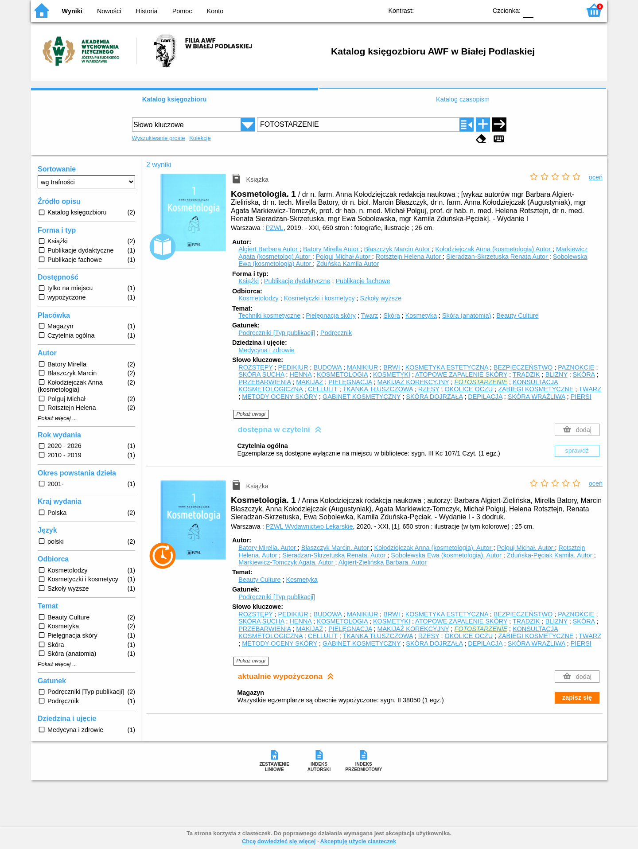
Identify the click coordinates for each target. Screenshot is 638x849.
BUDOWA (328, 367)
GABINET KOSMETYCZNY (362, 396)
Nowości (109, 11)
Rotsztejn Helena (409, 256)
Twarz (369, 315)
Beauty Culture (517, 315)
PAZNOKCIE (576, 367)
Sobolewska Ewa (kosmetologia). (447, 555)
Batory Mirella (332, 249)
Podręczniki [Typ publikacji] (276, 332)
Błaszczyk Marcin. (336, 547)
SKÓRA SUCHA (261, 374)
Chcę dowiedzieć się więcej (278, 841)
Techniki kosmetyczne (269, 315)
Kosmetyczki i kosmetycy (319, 298)
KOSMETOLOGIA (342, 374)
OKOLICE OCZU (468, 389)
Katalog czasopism (463, 99)
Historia (147, 11)
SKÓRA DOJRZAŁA (434, 396)
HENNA (300, 374)
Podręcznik (336, 332)
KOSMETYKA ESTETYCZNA (446, 367)
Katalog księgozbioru (174, 99)
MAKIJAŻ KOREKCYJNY (413, 382)
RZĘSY (429, 389)
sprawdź (577, 450)
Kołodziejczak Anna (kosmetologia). (434, 547)
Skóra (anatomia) (466, 315)
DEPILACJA (485, 396)
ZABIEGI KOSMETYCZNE (535, 389)
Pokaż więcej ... (57, 418)
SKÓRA (584, 374)
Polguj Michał (344, 256)
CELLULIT (323, 389)
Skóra (391, 315)
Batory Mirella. (268, 547)
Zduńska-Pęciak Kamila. (550, 555)
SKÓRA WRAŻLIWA (536, 396)
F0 (528, 10)
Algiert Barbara (269, 249)
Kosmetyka (421, 315)
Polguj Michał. (526, 547)
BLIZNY (556, 374)
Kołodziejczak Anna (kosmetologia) (493, 249)
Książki (248, 280)
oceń (596, 177)
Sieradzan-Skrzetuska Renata (497, 256)
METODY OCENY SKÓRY (279, 396)
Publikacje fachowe (362, 280)
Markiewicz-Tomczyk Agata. (286, 562)
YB (459, 10)
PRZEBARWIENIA (264, 382)
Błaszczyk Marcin (398, 249)
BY (477, 10)
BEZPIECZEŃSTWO (523, 367)
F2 (564, 10)
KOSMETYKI (391, 374)
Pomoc (182, 11)
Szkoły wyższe (381, 298)
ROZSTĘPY (255, 367)
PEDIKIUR (293, 367)
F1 (543, 10)
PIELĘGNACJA (350, 382)
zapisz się (577, 697)
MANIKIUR (362, 367)
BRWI (391, 367)
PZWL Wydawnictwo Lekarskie (309, 526)
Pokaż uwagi (251, 414)
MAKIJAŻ (309, 382)
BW (441, 10)
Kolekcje (199, 138)
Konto (215, 11)
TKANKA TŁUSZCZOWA (377, 389)
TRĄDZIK (526, 374)
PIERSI (581, 396)
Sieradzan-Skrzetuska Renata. (334, 555)
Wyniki (72, 11)
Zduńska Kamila (347, 263)
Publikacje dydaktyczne (297, 280)
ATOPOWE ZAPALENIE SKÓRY (461, 374)
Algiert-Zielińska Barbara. (382, 562)
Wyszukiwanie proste (158, 138)
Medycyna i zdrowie (266, 350)
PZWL (275, 227)
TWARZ (590, 389)
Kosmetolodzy (258, 298)
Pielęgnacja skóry (331, 315)
